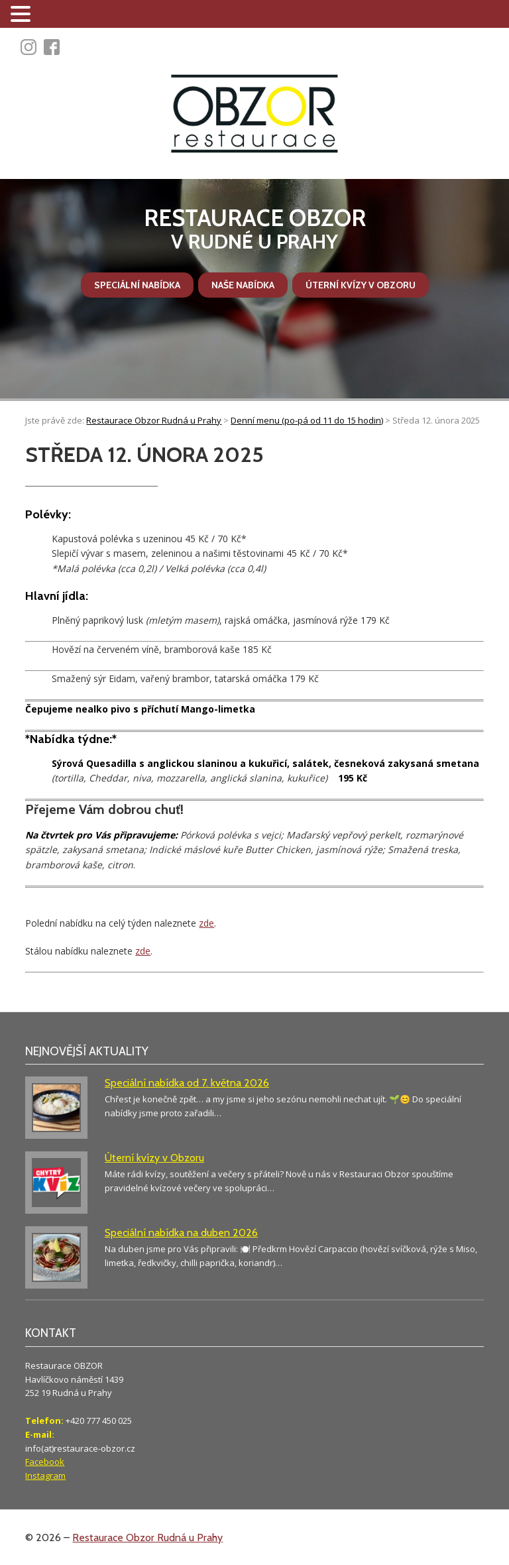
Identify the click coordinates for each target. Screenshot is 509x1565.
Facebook (44, 1462)
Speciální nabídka (137, 285)
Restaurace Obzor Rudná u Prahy (147, 1537)
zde (206, 923)
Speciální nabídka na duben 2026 (181, 1232)
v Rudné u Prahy (254, 229)
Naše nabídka (242, 285)
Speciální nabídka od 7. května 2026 (187, 1082)
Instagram (45, 1475)
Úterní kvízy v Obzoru (361, 285)
